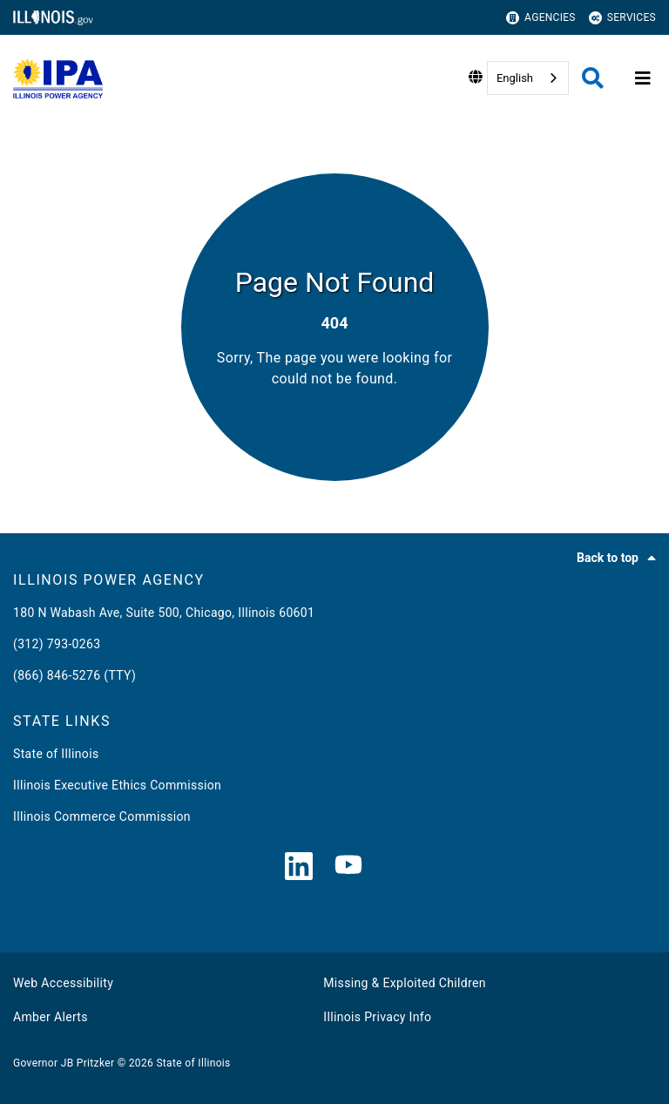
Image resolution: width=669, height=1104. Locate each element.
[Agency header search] (593, 78)
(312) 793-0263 (56, 644)
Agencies (541, 17)
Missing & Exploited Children (404, 983)
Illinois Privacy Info (377, 1017)
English (515, 78)
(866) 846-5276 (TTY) (74, 675)
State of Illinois (55, 754)
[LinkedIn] (299, 867)
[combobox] (528, 78)
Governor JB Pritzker (63, 1063)
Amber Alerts (50, 1017)
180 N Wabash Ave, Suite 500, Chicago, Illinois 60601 (163, 613)
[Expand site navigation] (643, 78)
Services (622, 17)
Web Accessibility (63, 983)
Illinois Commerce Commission (102, 816)
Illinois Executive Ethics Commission (117, 785)
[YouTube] (348, 867)
